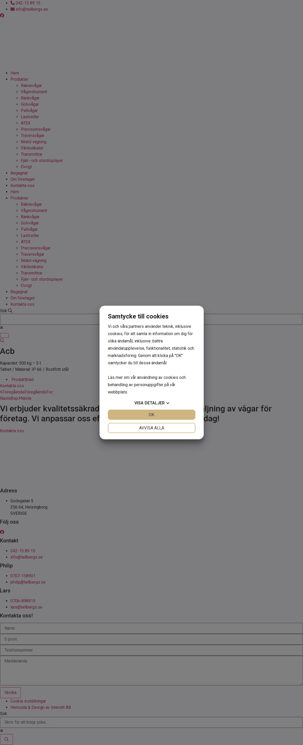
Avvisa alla (151, 427)
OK (151, 414)
